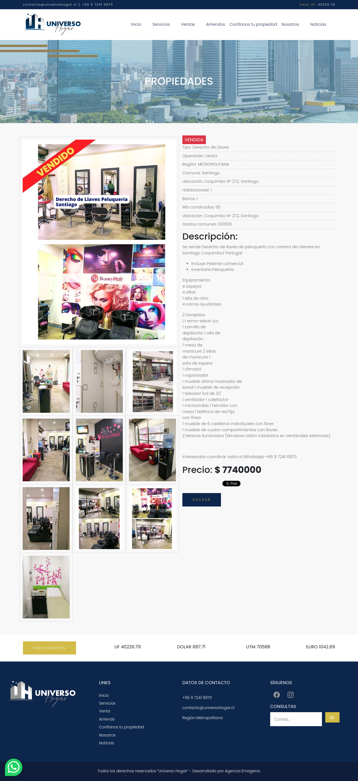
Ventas (188, 24)
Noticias (318, 24)
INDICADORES (49, 648)
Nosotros (290, 24)
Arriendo (107, 719)
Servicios (161, 24)
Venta (104, 711)
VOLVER (201, 499)
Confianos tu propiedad (121, 727)
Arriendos (215, 24)
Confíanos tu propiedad (253, 24)
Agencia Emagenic (242, 771)
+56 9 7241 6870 (197, 697)
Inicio (136, 24)
